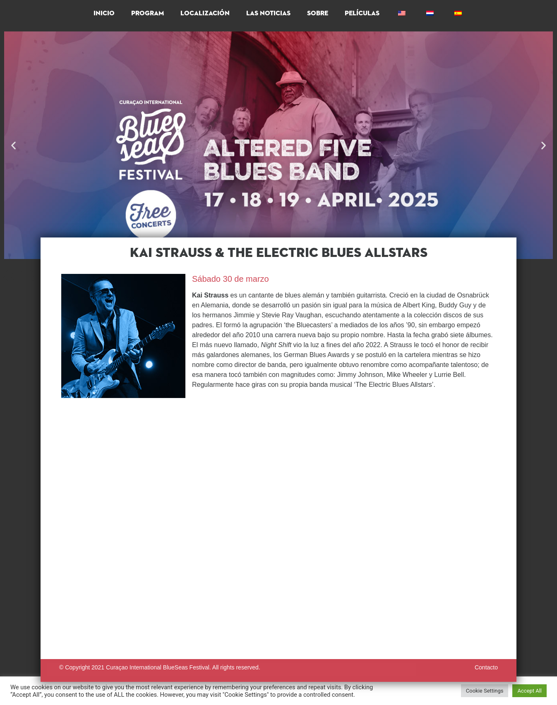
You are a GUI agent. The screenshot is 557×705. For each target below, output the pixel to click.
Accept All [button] (529, 691)
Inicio (104, 13)
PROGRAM (147, 13)
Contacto (486, 667)
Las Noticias (268, 13)
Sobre (317, 13)
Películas (362, 13)
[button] (13, 145)
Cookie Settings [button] (485, 691)
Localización (205, 13)
